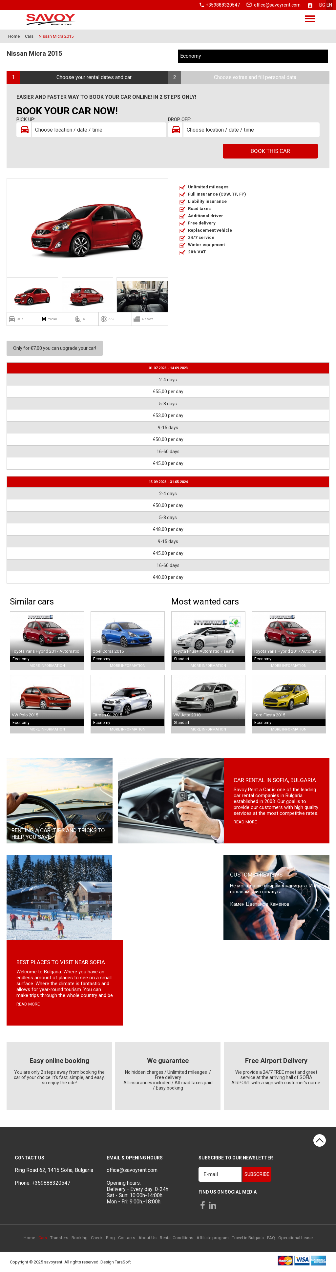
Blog (110, 1237)
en (329, 5)
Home (14, 36)
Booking (80, 1237)
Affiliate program (213, 1237)
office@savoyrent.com (277, 5)
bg (322, 5)
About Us (147, 1237)
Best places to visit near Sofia (60, 962)
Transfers (59, 1237)
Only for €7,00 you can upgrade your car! (54, 348)
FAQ (271, 1237)
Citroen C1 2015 (107, 714)
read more (245, 821)
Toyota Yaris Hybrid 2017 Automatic (45, 651)
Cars (29, 36)
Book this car (270, 151)
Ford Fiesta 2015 (269, 714)
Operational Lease (295, 1237)
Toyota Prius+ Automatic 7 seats (203, 651)
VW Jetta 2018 (186, 714)
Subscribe (256, 1174)
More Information (47, 666)
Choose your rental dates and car (94, 77)
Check (97, 1237)
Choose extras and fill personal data (255, 77)
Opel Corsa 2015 (108, 651)
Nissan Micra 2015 (56, 36)
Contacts (126, 1237)
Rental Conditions (176, 1237)
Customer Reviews (256, 874)
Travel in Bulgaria (248, 1237)
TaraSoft (123, 1262)
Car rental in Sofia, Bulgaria (275, 780)
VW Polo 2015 (25, 714)
